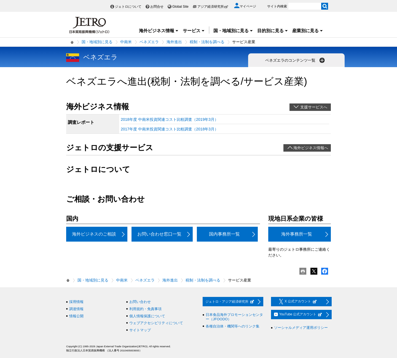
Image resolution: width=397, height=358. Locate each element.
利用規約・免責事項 (145, 309)
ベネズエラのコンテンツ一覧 (295, 60)
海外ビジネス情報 (159, 30)
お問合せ (156, 7)
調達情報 (76, 309)
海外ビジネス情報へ (310, 148)
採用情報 (76, 302)
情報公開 (76, 316)
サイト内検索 (277, 6)
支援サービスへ (313, 107)
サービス (194, 30)
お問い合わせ (140, 302)
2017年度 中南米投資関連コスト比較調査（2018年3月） (169, 129)
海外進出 (174, 42)
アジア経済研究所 (212, 7)
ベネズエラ (149, 42)
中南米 (126, 42)
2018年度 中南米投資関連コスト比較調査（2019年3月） (169, 119)
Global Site (180, 7)
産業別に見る (307, 30)
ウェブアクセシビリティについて (156, 323)
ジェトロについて (128, 7)
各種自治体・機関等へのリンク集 (232, 326)
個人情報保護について (147, 316)
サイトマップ (140, 330)
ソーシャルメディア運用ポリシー (301, 328)
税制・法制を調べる (207, 42)
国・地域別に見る (233, 30)
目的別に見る (272, 30)
